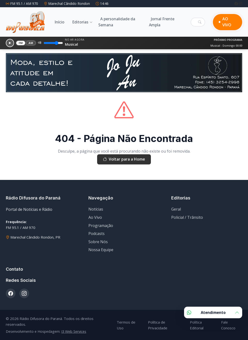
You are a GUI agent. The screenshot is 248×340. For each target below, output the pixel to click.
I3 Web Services (73, 331)
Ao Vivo (95, 217)
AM (31, 43)
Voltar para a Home (124, 159)
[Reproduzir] (10, 43)
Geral (176, 209)
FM (21, 43)
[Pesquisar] (199, 22)
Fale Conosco (228, 325)
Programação (100, 225)
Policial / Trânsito (187, 217)
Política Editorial (196, 325)
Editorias (80, 22)
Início (59, 22)
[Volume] (53, 43)
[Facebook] (236, 3)
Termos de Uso (126, 325)
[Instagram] (240, 3)
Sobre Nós (98, 241)
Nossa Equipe (100, 249)
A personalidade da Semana (116, 22)
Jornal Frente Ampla (161, 22)
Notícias (95, 209)
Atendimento (213, 312)
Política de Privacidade (157, 325)
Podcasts (96, 233)
